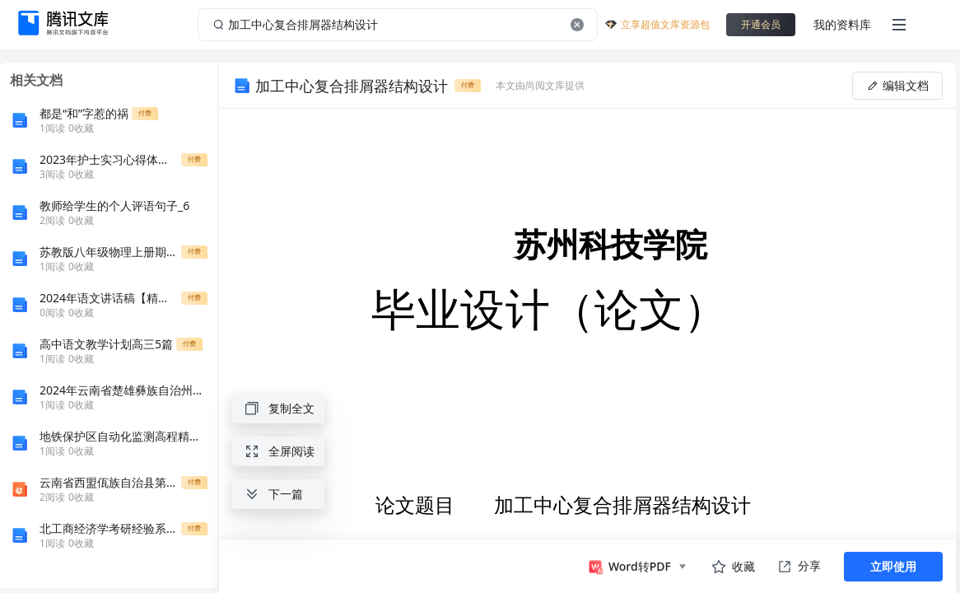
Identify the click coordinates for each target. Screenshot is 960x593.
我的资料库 (842, 24)
